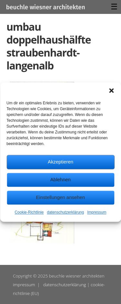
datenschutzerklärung (65, 212)
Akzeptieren (60, 161)
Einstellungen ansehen (60, 197)
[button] (111, 90)
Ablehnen (60, 179)
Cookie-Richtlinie (29, 212)
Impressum (96, 212)
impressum (24, 284)
